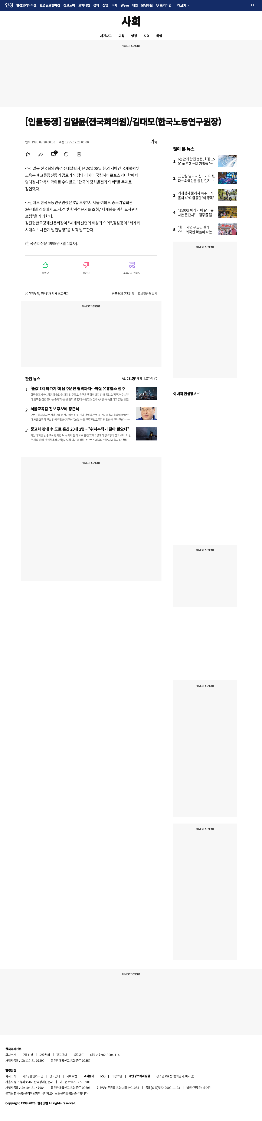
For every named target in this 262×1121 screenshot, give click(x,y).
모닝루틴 (147, 5)
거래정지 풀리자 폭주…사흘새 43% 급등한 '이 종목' (196, 195)
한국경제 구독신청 (123, 293)
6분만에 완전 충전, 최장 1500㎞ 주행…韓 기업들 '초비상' (197, 163)
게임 (135, 5)
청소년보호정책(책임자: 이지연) (175, 1076)
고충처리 (44, 1054)
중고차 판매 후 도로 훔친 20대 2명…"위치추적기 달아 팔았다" (79, 429)
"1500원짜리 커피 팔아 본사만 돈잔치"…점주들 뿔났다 (196, 214)
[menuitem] (28, 154)
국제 (114, 5)
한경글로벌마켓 (50, 5)
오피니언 (84, 5)
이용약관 (117, 1076)
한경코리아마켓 (26, 5)
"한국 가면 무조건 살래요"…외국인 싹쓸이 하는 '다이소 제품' (195, 231)
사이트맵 (71, 1076)
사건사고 (106, 36)
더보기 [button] (181, 5)
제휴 (25, 1076)
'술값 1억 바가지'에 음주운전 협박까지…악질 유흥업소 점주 (77, 388)
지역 (146, 36)
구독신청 (27, 1054)
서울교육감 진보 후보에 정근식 (54, 408)
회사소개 (10, 1054)
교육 (121, 36)
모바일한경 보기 (147, 293)
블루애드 (78, 1054)
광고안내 (61, 1054)
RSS (102, 1076)
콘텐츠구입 (36, 1076)
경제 (96, 5)
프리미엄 (165, 5)
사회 (131, 21)
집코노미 (69, 5)
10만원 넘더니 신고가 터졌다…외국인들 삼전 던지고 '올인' (196, 180)
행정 (134, 36)
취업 (159, 36)
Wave (124, 5)
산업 (105, 5)
